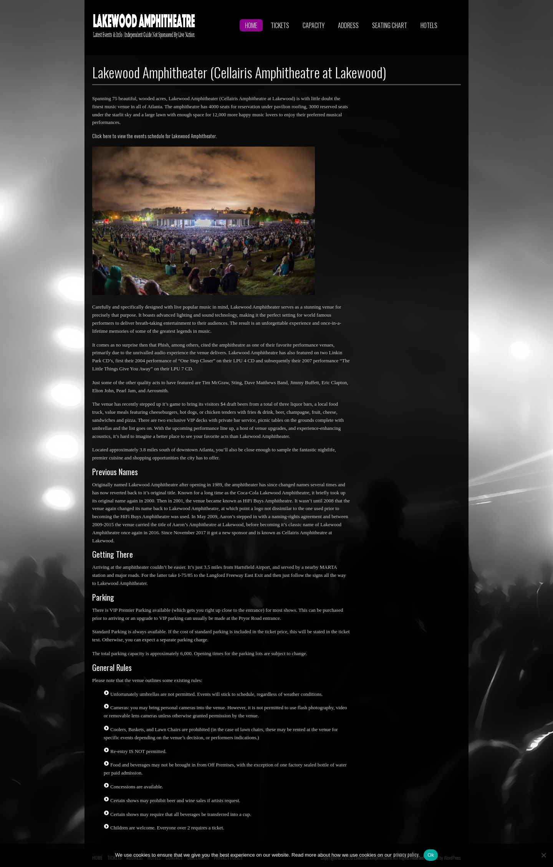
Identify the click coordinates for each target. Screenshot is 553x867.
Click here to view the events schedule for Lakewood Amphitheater (154, 136)
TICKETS (280, 25)
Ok (430, 855)
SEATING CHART (389, 25)
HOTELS (429, 25)
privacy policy (406, 854)
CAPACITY (314, 25)
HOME (251, 25)
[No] (543, 855)
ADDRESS (348, 25)
